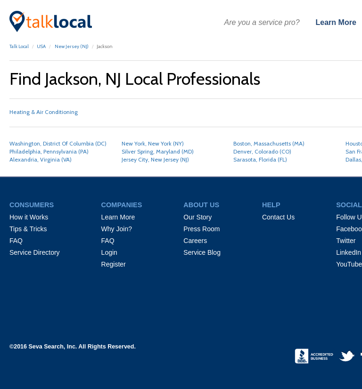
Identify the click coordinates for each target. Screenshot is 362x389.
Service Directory (34, 252)
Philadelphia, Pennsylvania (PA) (49, 151)
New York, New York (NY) (153, 143)
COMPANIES (121, 205)
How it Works (28, 217)
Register (113, 264)
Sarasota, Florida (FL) (260, 159)
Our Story (197, 217)
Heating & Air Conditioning (43, 111)
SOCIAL (349, 205)
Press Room (201, 229)
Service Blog (202, 252)
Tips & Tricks (28, 229)
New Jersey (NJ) (71, 46)
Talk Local (19, 46)
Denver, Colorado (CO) (262, 151)
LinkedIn (348, 252)
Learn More (336, 22)
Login (109, 252)
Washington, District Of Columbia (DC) (58, 143)
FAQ (16, 240)
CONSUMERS (31, 205)
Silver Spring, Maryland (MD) (158, 151)
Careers (195, 240)
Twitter (345, 240)
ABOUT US (201, 205)
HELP (271, 205)
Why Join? (116, 229)
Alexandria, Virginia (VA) (40, 159)
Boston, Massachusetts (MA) (268, 143)
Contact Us (278, 217)
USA (41, 46)
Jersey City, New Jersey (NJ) (155, 159)
